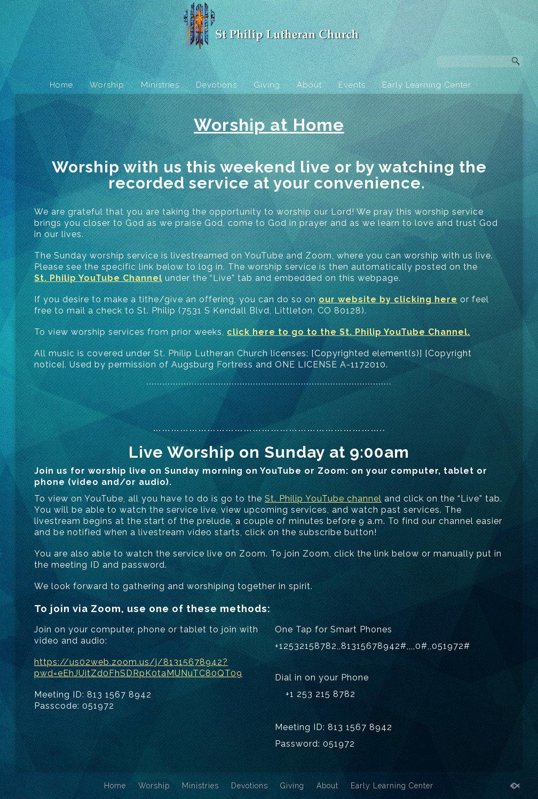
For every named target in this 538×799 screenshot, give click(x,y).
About (309, 85)
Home (61, 85)
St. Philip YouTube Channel (98, 278)
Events (352, 85)
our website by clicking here (388, 299)
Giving (267, 85)
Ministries (160, 85)
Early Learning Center (426, 85)
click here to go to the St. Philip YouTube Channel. (348, 332)
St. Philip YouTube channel (323, 499)
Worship (107, 85)
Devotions (216, 85)
